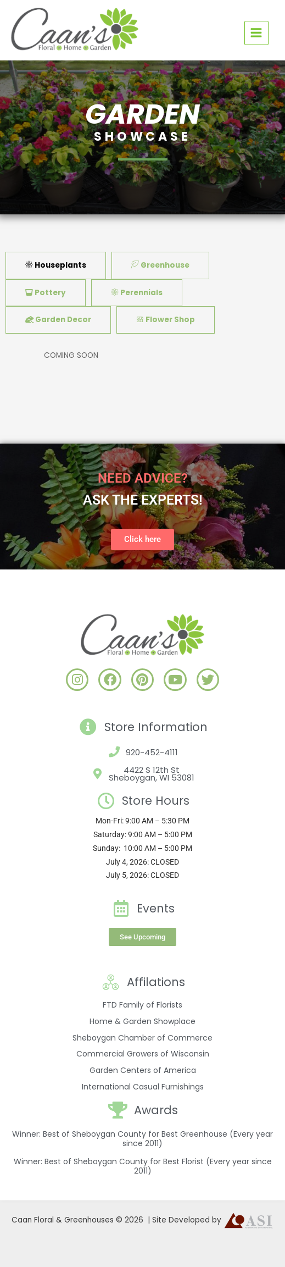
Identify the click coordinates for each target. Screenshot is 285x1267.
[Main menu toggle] (256, 33)
